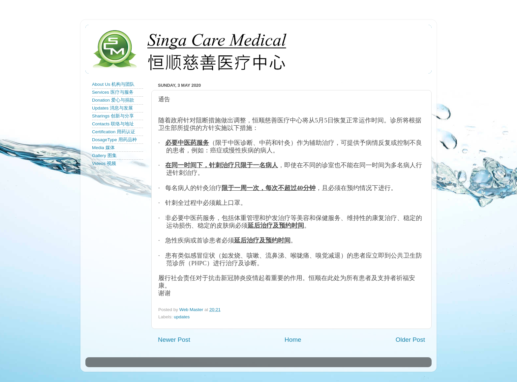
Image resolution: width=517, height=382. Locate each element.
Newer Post (174, 339)
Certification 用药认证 (113, 131)
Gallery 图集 (104, 155)
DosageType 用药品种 (114, 139)
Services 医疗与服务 (113, 92)
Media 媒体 (103, 147)
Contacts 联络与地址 (113, 123)
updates (182, 316)
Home (293, 339)
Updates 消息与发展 (112, 108)
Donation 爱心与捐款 (113, 100)
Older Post (410, 339)
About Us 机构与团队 (113, 84)
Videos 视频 (104, 163)
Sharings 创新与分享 (113, 115)
